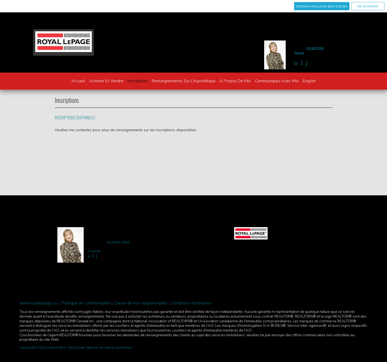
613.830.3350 (315, 48)
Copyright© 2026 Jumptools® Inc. (43, 347)
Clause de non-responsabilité (140, 303)
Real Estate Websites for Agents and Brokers (100, 347)
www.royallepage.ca (38, 303)
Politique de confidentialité (85, 303)
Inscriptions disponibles (75, 117)
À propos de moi (235, 81)
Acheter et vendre (106, 81)
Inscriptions (137, 81)
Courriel (299, 52)
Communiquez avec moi (277, 81)
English (309, 81)
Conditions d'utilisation (191, 303)
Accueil (78, 81)
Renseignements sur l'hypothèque (183, 81)
